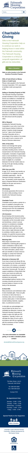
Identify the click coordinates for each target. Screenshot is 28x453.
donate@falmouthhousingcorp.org (14, 342)
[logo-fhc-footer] (14, 371)
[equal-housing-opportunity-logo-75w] (14, 437)
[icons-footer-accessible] (14, 446)
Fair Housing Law (14, 443)
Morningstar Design (14, 433)
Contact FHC (14, 392)
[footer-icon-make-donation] (14, 419)
